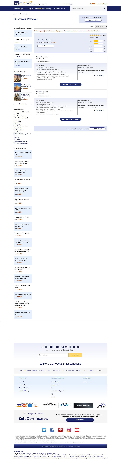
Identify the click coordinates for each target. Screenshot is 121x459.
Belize (95, 454)
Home (15, 14)
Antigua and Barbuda (41, 454)
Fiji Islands (88, 458)
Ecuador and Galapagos (55, 458)
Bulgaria (48, 456)
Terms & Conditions (24, 388)
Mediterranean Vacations (20, 141)
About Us (21, 382)
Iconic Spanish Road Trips (20, 126)
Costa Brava (17, 137)
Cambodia (53, 456)
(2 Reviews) (17, 42)
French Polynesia (103, 458)
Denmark (32, 458)
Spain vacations (24, 14)
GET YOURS (80, 420)
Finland (93, 458)
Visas (52, 388)
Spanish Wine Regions (19, 116)
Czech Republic (25, 458)
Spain (84, 67)
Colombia (84, 456)
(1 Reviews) (17, 56)
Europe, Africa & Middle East (25, 453)
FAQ (52, 394)
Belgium (91, 454)
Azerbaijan (71, 454)
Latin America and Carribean (49, 453)
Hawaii (92, 370)
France (97, 458)
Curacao (16, 458)
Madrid (80, 67)
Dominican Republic (44, 458)
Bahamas (77, 454)
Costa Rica (96, 456)
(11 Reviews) (18, 34)
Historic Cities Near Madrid (21, 118)
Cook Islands (90, 456)
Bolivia (103, 454)
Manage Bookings (55, 382)
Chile (76, 456)
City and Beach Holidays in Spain (22, 112)
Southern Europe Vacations (21, 143)
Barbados (86, 454)
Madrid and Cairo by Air (45, 40)
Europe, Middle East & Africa (35, 370)
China (79, 456)
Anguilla (34, 454)
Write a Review (93, 20)
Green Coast (17, 132)
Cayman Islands (70, 456)
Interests (53, 397)
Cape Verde (63, 456)
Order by (98, 26)
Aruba (58, 454)
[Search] (86, 8)
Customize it (46, 46)
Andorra (29, 454)
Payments (84, 382)
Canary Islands (17, 128)
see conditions (50, 406)
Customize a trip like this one (70, 84)
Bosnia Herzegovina (22, 456)
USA (85, 370)
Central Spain (17, 139)
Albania (21, 454)
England (67, 458)
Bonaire (15, 456)
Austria (66, 454)
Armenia (54, 454)
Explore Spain (23, 104)
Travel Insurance (55, 385)
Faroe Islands (82, 458)
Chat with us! (68, 4)
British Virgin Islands (41, 456)
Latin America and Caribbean (71, 370)
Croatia (101, 456)
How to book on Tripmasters (58, 391)
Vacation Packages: (18, 451)
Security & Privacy (24, 391)
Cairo (91, 67)
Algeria (25, 454)
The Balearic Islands (19, 130)
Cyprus (20, 458)
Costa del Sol (17, 122)
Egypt (88, 67)
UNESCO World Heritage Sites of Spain (22, 134)
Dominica (37, 458)
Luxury (21, 370)
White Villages (17, 124)
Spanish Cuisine (18, 114)
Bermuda (99, 454)
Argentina (49, 454)
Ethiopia (76, 458)
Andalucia (16, 120)
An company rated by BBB (39, 4)
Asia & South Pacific (53, 370)
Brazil (34, 456)
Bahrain (81, 454)
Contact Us (22, 385)
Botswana (30, 456)
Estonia (71, 458)
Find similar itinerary (99, 75)
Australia (62, 454)
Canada (100, 370)
